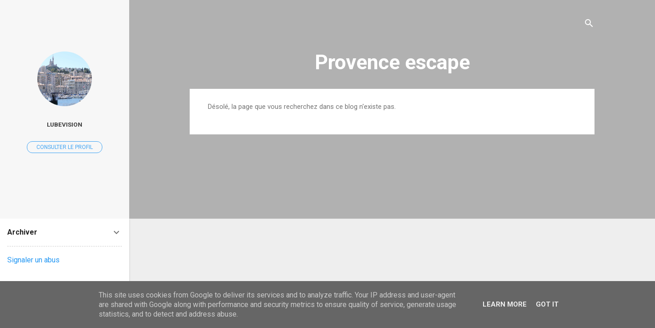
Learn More (505, 304)
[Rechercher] (589, 25)
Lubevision (64, 124)
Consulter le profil (64, 147)
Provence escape (392, 62)
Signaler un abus (33, 260)
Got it (547, 304)
